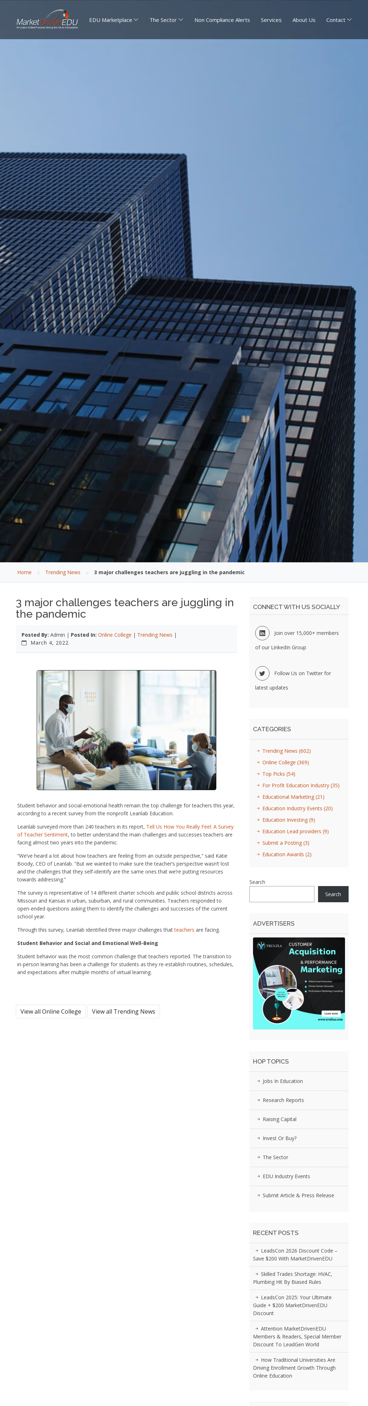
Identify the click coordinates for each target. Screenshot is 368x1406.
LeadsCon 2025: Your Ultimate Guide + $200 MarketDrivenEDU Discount (292, 1305)
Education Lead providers (291, 831)
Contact (335, 19)
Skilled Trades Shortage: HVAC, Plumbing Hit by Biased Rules (292, 1278)
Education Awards (283, 854)
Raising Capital (275, 1119)
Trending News (62, 572)
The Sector (163, 19)
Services (271, 19)
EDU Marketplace (110, 19)
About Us (304, 19)
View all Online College (50, 1011)
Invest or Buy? (275, 1138)
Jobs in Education (279, 1081)
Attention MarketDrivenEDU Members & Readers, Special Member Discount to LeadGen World (297, 1336)
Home (24, 572)
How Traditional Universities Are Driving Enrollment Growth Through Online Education (294, 1367)
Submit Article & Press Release (294, 1195)
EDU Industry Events (282, 1176)
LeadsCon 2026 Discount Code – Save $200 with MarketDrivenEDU (295, 1254)
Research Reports (279, 1100)
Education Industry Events (293, 808)
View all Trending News (123, 1011)
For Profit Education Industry (297, 785)
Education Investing (284, 819)
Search (257, 882)
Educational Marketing (289, 796)
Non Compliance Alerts (222, 19)
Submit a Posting (281, 842)
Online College (115, 634)
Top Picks (274, 773)
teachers (184, 929)
